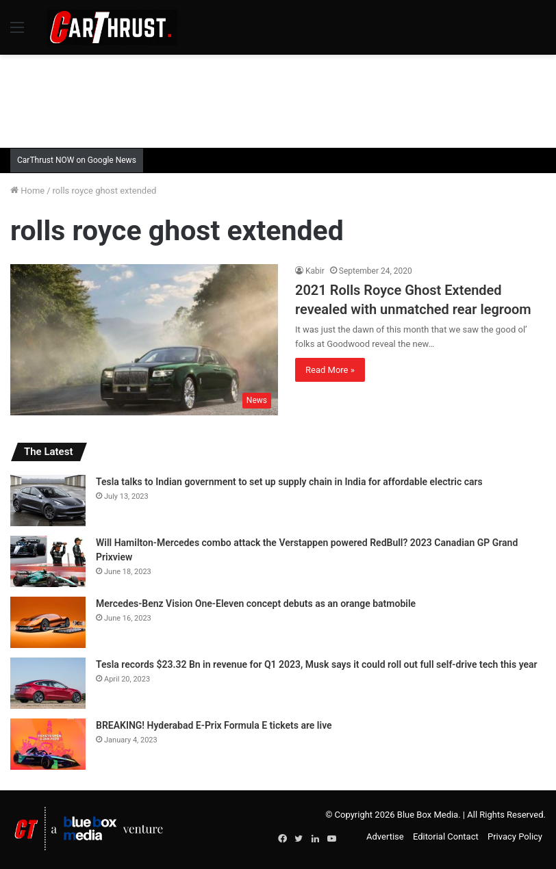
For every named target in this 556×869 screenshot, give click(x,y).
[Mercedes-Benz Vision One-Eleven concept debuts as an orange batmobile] (48, 622)
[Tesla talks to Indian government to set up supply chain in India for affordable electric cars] (48, 500)
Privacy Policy (515, 836)
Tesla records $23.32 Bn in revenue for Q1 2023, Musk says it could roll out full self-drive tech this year (317, 664)
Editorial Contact (446, 836)
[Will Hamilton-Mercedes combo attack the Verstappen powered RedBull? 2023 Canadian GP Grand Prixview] (48, 561)
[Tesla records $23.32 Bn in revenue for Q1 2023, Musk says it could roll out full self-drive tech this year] (48, 683)
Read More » (330, 370)
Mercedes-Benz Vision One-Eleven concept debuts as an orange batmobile (256, 603)
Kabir (315, 271)
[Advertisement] (278, 99)
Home (27, 190)
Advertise (385, 836)
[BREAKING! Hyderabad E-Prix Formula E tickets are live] (48, 744)
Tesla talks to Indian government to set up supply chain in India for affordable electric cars (289, 481)
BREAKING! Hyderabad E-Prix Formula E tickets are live (214, 725)
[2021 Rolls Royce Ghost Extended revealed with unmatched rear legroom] (144, 339)
